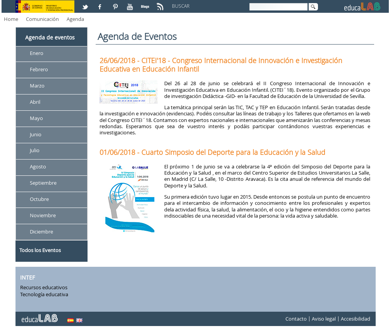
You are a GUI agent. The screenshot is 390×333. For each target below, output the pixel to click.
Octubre (39, 199)
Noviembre (43, 215)
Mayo (36, 118)
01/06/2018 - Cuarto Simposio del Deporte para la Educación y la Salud (212, 152)
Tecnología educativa (44, 294)
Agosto (38, 166)
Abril (35, 101)
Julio (35, 150)
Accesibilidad (355, 319)
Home (11, 18)
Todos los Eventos (40, 250)
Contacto (296, 319)
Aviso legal (324, 319)
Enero (36, 53)
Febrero (39, 69)
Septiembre (43, 183)
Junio (35, 134)
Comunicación (42, 18)
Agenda (75, 18)
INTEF (27, 277)
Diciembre (41, 231)
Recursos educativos (43, 287)
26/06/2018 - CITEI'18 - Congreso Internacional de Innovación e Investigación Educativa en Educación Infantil (221, 65)
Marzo (37, 85)
